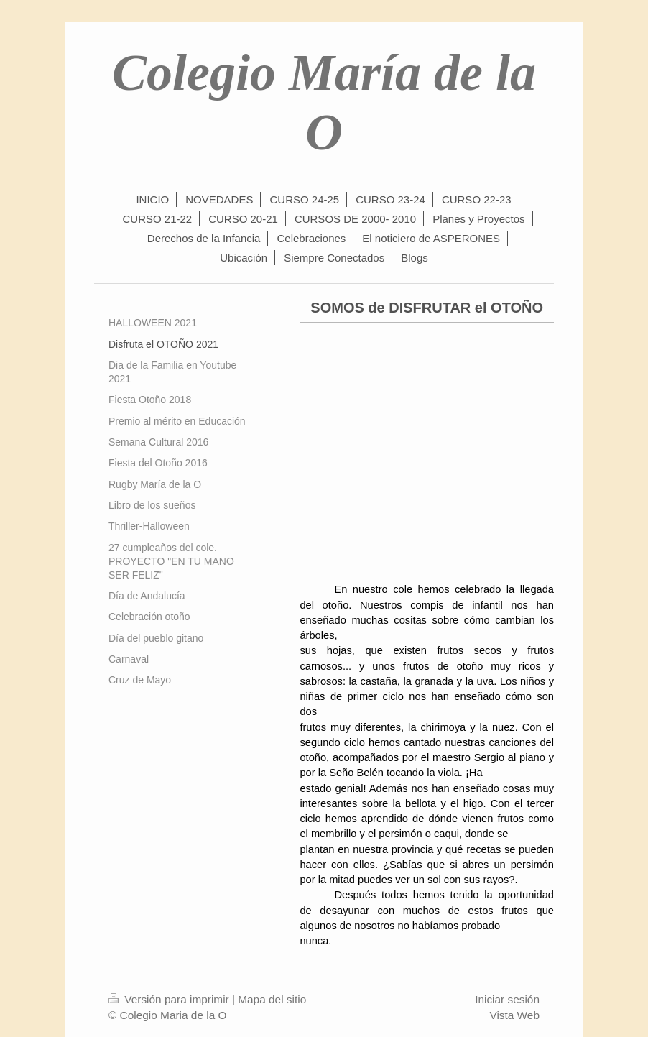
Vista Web (514, 1015)
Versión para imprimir (170, 999)
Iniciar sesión (507, 999)
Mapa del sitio (272, 999)
